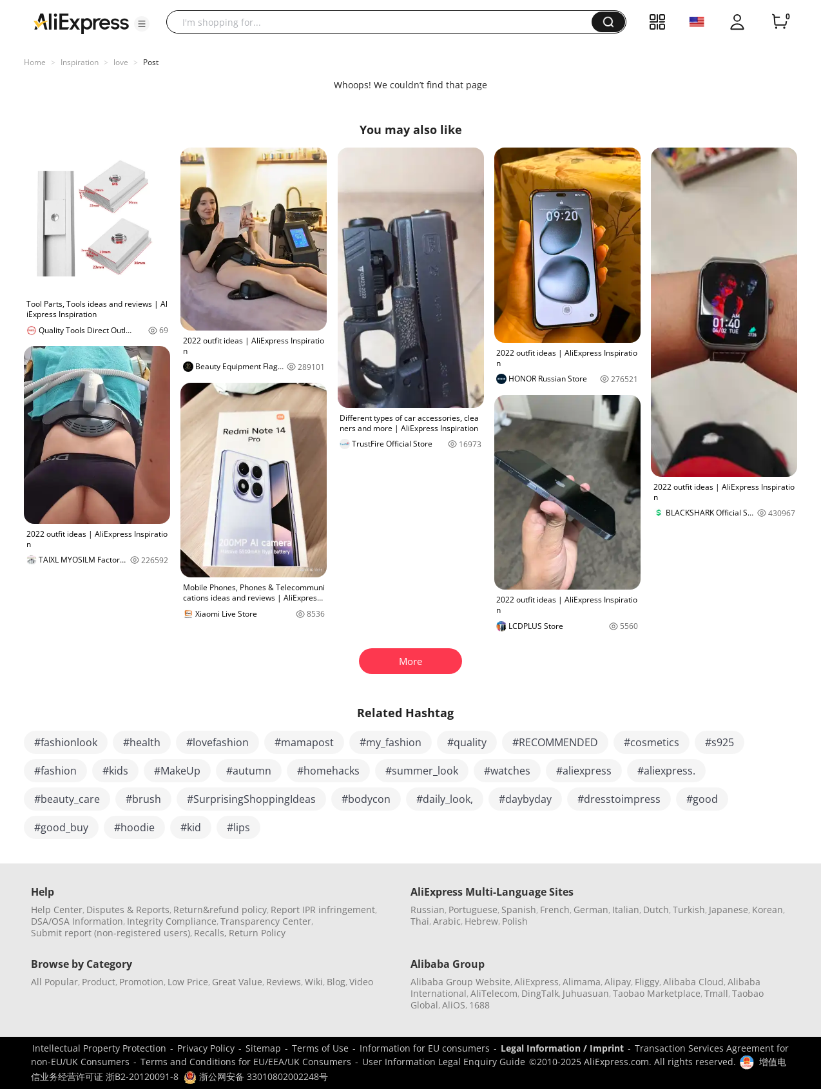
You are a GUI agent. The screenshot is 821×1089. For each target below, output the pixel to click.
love (120, 62)
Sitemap (263, 1048)
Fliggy (647, 982)
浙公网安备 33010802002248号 (256, 1076)
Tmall (716, 993)
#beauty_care (67, 799)
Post (151, 62)
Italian (625, 909)
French (555, 909)
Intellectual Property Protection (99, 1048)
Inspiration (80, 62)
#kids (115, 771)
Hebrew (481, 921)
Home (35, 62)
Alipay (617, 982)
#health (141, 742)
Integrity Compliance (172, 921)
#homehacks (328, 771)
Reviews (283, 982)
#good (702, 799)
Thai (419, 921)
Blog (336, 982)
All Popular (54, 982)
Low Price (188, 982)
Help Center (56, 909)
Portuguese (473, 909)
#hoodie (134, 827)
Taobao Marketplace (656, 993)
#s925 (719, 742)
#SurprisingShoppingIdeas (251, 799)
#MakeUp (177, 771)
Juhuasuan (586, 993)
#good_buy (61, 827)
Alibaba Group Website (460, 982)
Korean (767, 909)
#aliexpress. (666, 771)
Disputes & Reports (127, 909)
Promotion (141, 982)
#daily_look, (444, 799)
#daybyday (525, 799)
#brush (143, 799)
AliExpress (536, 982)
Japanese (728, 909)
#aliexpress (584, 771)
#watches (507, 771)
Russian (427, 909)
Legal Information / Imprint (562, 1048)
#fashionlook (65, 742)
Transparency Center (265, 921)
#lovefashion (217, 742)
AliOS (453, 1005)
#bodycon (366, 799)
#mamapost (304, 742)
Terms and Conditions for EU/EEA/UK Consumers (245, 1061)
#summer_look (421, 771)
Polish (515, 921)
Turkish (689, 909)
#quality (467, 742)
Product (98, 982)
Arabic (447, 921)
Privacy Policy (206, 1048)
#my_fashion (390, 742)
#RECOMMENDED (555, 742)
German (591, 909)
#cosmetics (651, 742)
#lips (238, 827)
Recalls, (210, 933)
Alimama (582, 982)
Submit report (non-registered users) (110, 933)
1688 (479, 1005)
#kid (190, 827)
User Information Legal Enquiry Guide (443, 1061)
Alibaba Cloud (693, 982)
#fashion (55, 771)
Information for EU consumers (425, 1048)
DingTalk (540, 993)
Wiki (314, 982)
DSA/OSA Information (77, 921)
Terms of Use (320, 1048)
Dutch (656, 909)
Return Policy (257, 933)
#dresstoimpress (619, 799)
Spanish (518, 909)
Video (361, 982)
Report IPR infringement (323, 909)
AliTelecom (493, 993)
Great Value (237, 982)
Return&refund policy (220, 909)
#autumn (248, 771)
